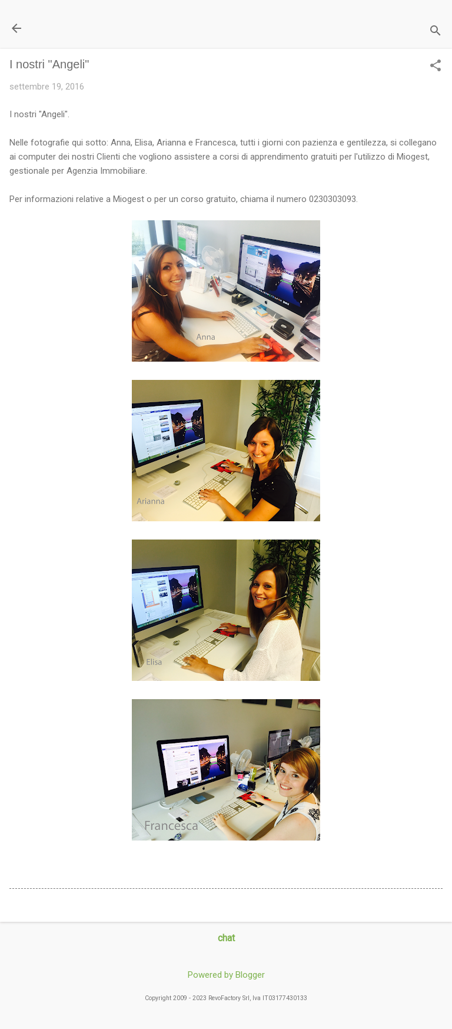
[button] (435, 66)
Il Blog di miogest (91, 28)
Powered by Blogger (226, 975)
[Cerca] (435, 32)
